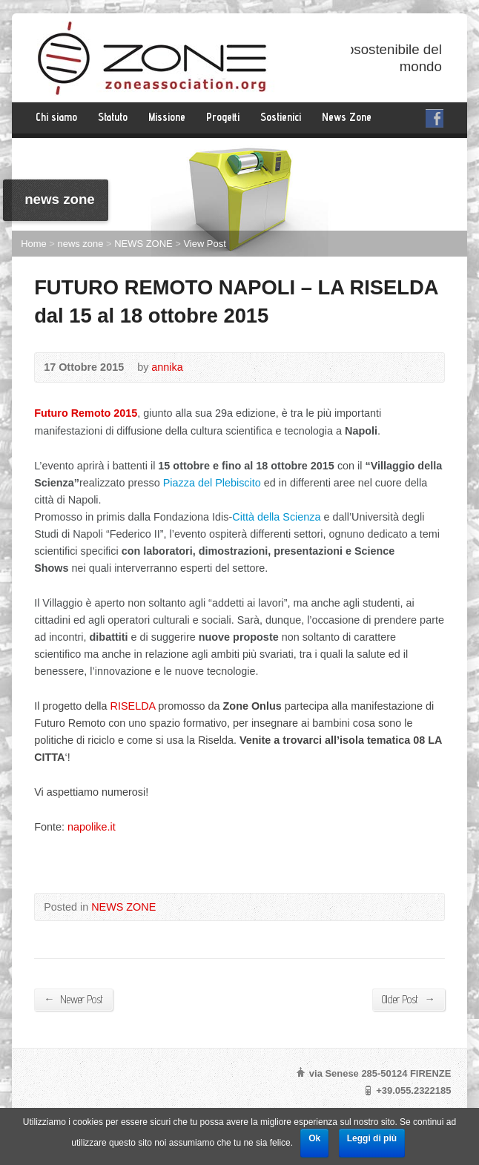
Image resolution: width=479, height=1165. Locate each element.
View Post (204, 243)
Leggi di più (372, 1138)
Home (34, 243)
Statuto (113, 116)
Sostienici (280, 116)
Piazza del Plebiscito (212, 483)
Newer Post (73, 999)
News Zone (346, 116)
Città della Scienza (276, 517)
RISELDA (133, 706)
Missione (166, 116)
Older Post (408, 999)
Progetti (223, 116)
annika (166, 367)
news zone (80, 243)
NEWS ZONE (143, 243)
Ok (314, 1138)
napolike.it (91, 827)
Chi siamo (56, 116)
